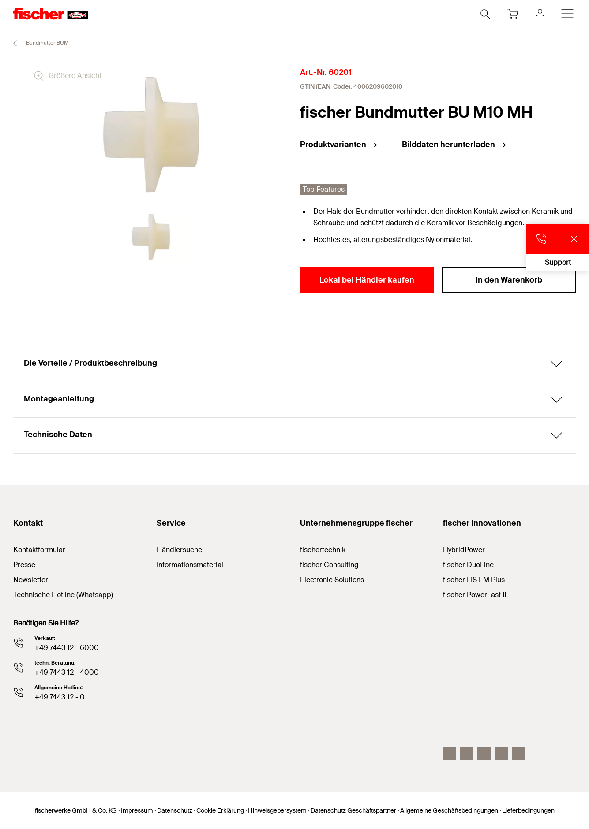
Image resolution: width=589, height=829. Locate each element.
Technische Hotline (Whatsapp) (63, 594)
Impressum (137, 810)
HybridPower (464, 549)
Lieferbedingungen (528, 810)
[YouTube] (484, 753)
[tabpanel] (151, 237)
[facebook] (501, 753)
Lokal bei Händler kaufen (366, 280)
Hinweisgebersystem (277, 810)
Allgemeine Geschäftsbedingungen (449, 810)
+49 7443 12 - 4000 (66, 672)
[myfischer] (540, 14)
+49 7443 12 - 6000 (66, 647)
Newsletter (30, 579)
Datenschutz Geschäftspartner (353, 810)
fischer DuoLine (468, 564)
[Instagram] (449, 753)
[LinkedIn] (466, 753)
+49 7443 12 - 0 (59, 697)
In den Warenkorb (509, 280)
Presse (24, 564)
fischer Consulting (329, 564)
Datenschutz (174, 810)
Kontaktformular (39, 549)
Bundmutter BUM (37, 43)
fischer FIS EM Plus (474, 579)
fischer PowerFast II (474, 594)
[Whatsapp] (518, 753)
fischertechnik (322, 549)
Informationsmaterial (190, 564)
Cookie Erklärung (220, 810)
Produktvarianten (339, 144)
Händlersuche (179, 549)
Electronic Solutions (332, 579)
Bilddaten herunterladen (454, 144)
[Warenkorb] (513, 14)
